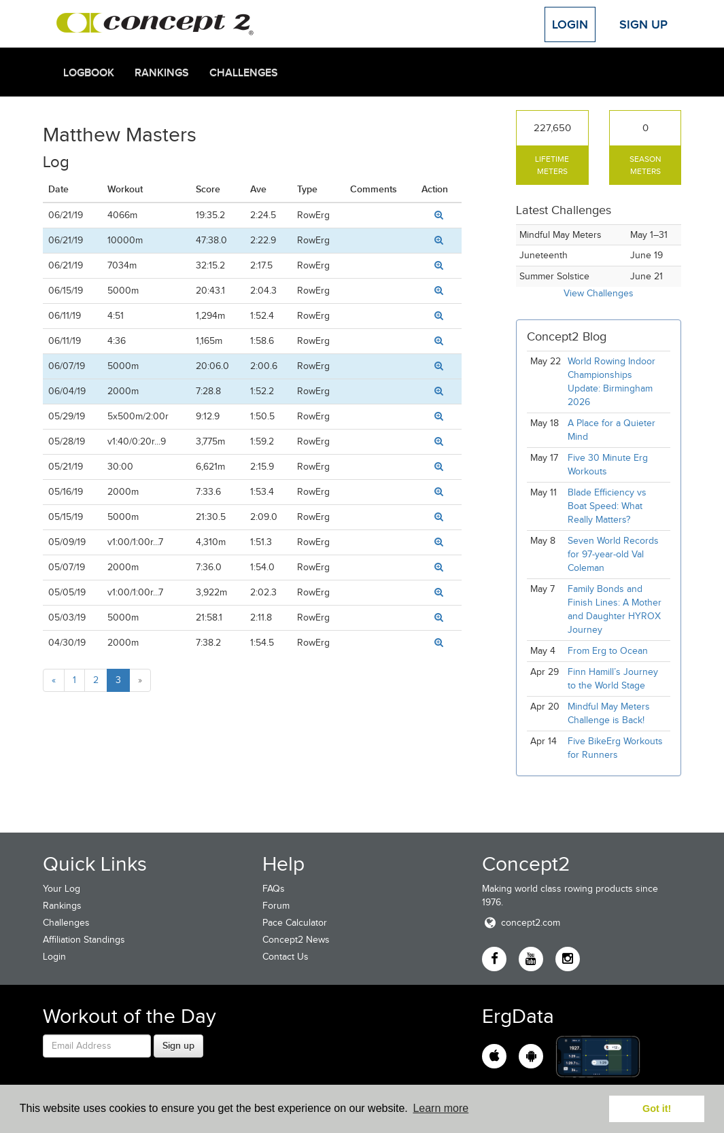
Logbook (88, 73)
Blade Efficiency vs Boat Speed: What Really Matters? (607, 506)
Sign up (178, 1045)
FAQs (273, 889)
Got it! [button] (656, 1108)
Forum (276, 906)
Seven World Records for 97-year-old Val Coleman (613, 554)
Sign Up (643, 24)
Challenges (243, 73)
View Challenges (599, 293)
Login (570, 24)
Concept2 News (296, 940)
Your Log (61, 889)
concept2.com (521, 923)
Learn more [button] (440, 1108)
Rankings (162, 73)
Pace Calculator (294, 923)
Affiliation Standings (84, 940)
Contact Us (285, 957)
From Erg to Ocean (608, 651)
